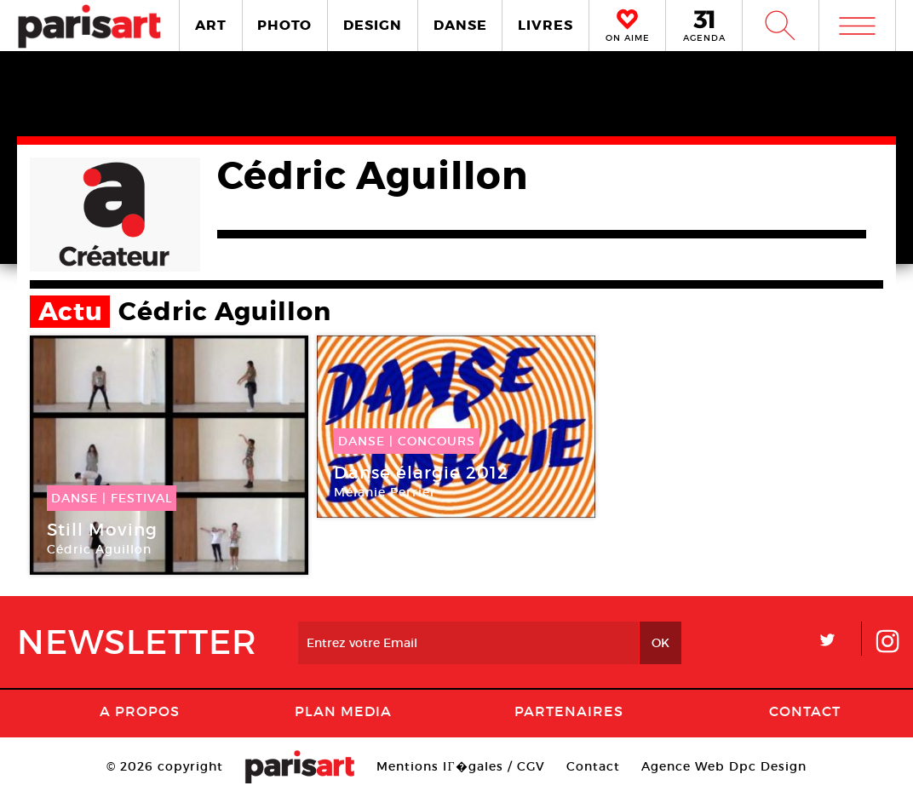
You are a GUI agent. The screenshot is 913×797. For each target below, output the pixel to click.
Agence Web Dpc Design (724, 766)
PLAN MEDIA (343, 711)
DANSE (460, 25)
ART (211, 25)
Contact (805, 711)
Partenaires (568, 711)
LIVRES (545, 25)
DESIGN (372, 25)
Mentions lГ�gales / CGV (460, 766)
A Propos (140, 711)
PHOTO (284, 25)
